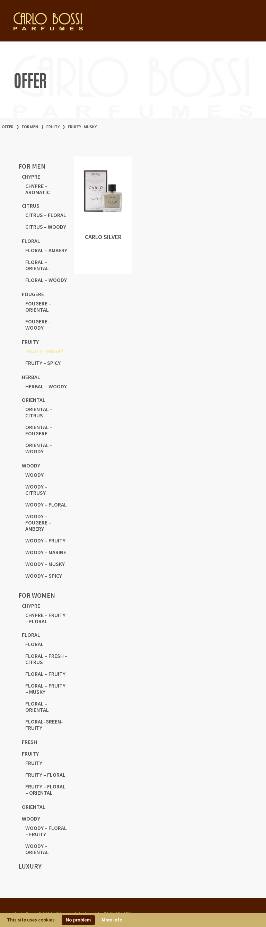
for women (36, 595)
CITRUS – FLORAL (45, 214)
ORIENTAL (33, 399)
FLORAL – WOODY (46, 279)
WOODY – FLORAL (46, 504)
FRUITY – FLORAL (45, 774)
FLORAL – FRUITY (45, 673)
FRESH (29, 741)
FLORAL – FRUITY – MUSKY (45, 688)
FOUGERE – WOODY (38, 324)
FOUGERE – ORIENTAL (38, 306)
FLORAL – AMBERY (46, 250)
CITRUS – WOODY (45, 226)
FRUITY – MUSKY (44, 351)
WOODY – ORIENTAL (37, 848)
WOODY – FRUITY (45, 540)
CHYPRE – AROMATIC (37, 189)
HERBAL (31, 376)
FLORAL (31, 240)
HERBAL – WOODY (46, 386)
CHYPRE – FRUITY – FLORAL (45, 618)
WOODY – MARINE (45, 552)
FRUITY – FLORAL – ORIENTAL (45, 789)
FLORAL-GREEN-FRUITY (44, 724)
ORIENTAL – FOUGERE (39, 430)
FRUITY (53, 126)
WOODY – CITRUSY (36, 489)
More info (112, 920)
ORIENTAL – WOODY (39, 448)
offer (8, 126)
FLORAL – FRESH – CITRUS (46, 658)
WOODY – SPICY (43, 575)
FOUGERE (33, 294)
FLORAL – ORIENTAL (37, 265)
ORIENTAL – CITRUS (39, 412)
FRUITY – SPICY (43, 362)
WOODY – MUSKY (45, 563)
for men (30, 126)
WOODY (31, 465)
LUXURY (30, 866)
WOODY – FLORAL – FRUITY (46, 831)
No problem (78, 920)
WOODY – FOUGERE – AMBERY (38, 522)
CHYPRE (31, 176)
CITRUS (30, 205)
